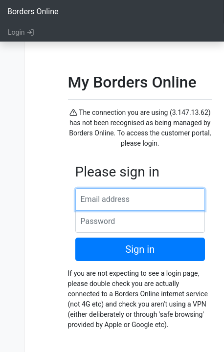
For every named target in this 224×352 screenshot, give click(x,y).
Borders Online (32, 11)
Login (21, 32)
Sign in (140, 249)
